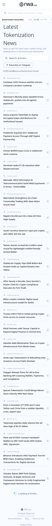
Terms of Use (38, 518)
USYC (30, 19)
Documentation (15, 518)
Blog (27, 518)
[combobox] (26, 13)
